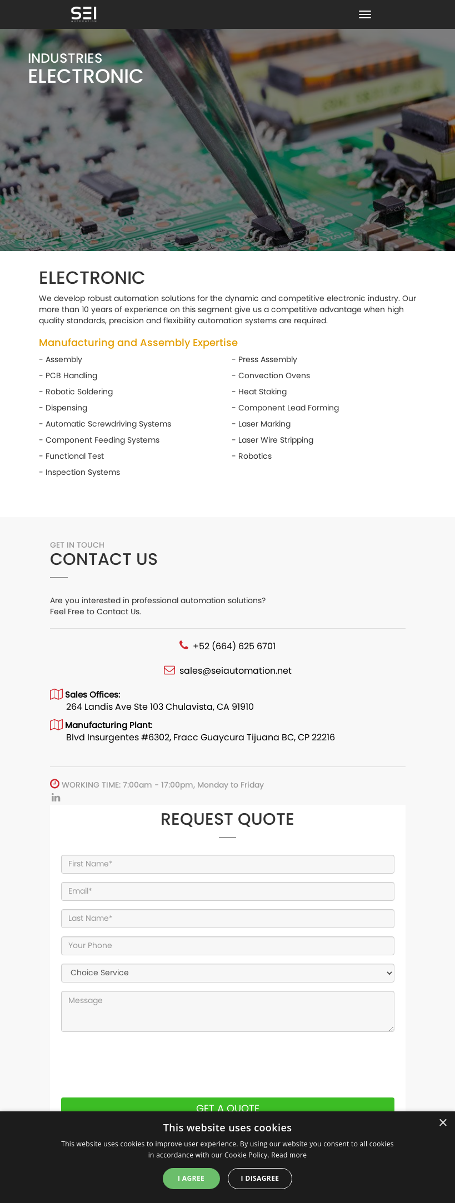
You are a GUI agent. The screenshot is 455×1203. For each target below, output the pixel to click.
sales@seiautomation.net (235, 670)
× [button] (442, 1123)
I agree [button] (191, 1178)
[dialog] (227, 1157)
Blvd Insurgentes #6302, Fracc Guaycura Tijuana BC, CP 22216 (200, 737)
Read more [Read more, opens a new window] (289, 1155)
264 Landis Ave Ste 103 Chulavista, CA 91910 (160, 706)
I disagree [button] (260, 1178)
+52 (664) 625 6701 (234, 646)
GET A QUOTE (227, 1108)
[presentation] (145, 1064)
